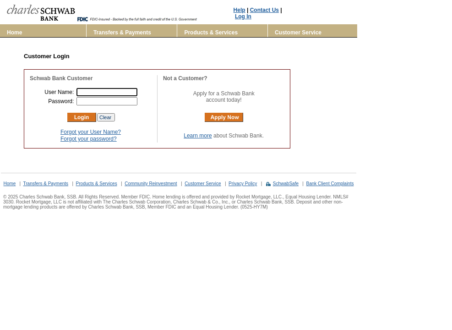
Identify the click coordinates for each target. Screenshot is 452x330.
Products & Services (211, 32)
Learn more (198, 135)
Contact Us (264, 10)
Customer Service (298, 32)
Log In (243, 16)
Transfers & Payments (122, 32)
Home (14, 32)
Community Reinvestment (151, 183)
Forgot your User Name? (90, 132)
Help (239, 10)
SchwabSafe (286, 183)
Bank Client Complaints (330, 183)
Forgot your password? (88, 139)
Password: (61, 101)
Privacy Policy (243, 183)
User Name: (59, 92)
